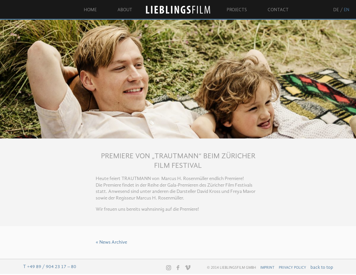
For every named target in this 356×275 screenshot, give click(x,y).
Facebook (178, 267)
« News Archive (111, 242)
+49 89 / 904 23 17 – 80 (51, 266)
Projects (237, 10)
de (336, 10)
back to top (321, 267)
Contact (278, 10)
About (124, 10)
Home (90, 10)
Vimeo (187, 267)
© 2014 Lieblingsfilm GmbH (231, 268)
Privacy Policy (292, 268)
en (346, 10)
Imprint (267, 268)
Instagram (168, 267)
